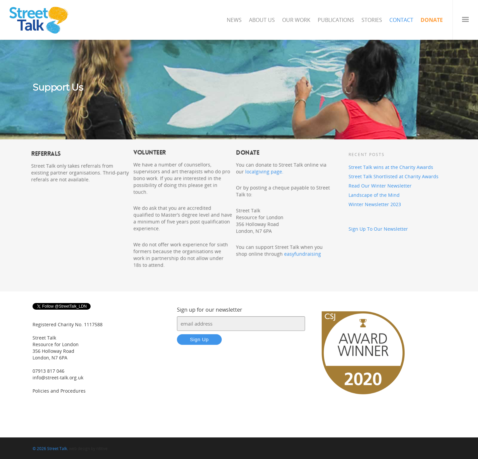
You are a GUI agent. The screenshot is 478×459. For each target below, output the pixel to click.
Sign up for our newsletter (209, 309)
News (234, 20)
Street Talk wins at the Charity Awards (391, 167)
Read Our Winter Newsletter (380, 186)
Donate (432, 20)
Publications (336, 20)
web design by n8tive (88, 448)
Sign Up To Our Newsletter (378, 229)
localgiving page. (263, 171)
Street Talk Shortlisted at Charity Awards (393, 176)
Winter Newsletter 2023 (375, 204)
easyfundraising (302, 254)
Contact (401, 20)
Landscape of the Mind (374, 195)
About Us (262, 20)
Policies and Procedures (59, 391)
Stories (371, 20)
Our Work (296, 20)
